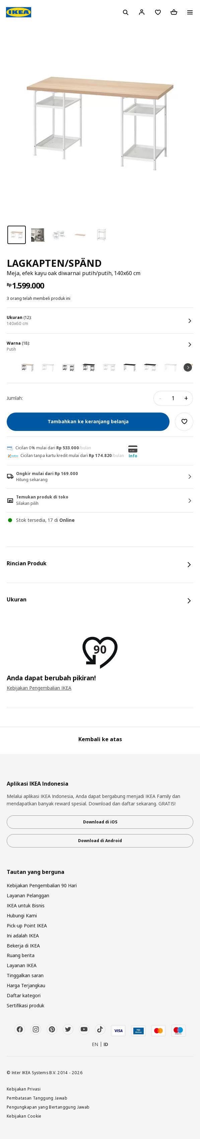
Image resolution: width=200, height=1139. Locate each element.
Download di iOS (100, 822)
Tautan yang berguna (35, 872)
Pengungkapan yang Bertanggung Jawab (48, 1107)
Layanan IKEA (22, 965)
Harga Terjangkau (26, 985)
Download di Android (100, 840)
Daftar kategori (24, 995)
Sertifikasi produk (25, 1005)
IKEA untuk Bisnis (26, 905)
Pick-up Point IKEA (27, 925)
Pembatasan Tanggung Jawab (37, 1098)
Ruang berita (21, 955)
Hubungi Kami (22, 915)
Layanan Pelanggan (28, 895)
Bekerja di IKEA (23, 945)
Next (188, 367)
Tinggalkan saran (25, 975)
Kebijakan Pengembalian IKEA (39, 688)
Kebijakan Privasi (24, 1089)
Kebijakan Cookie (24, 1116)
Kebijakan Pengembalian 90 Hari (42, 885)
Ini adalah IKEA (23, 935)
